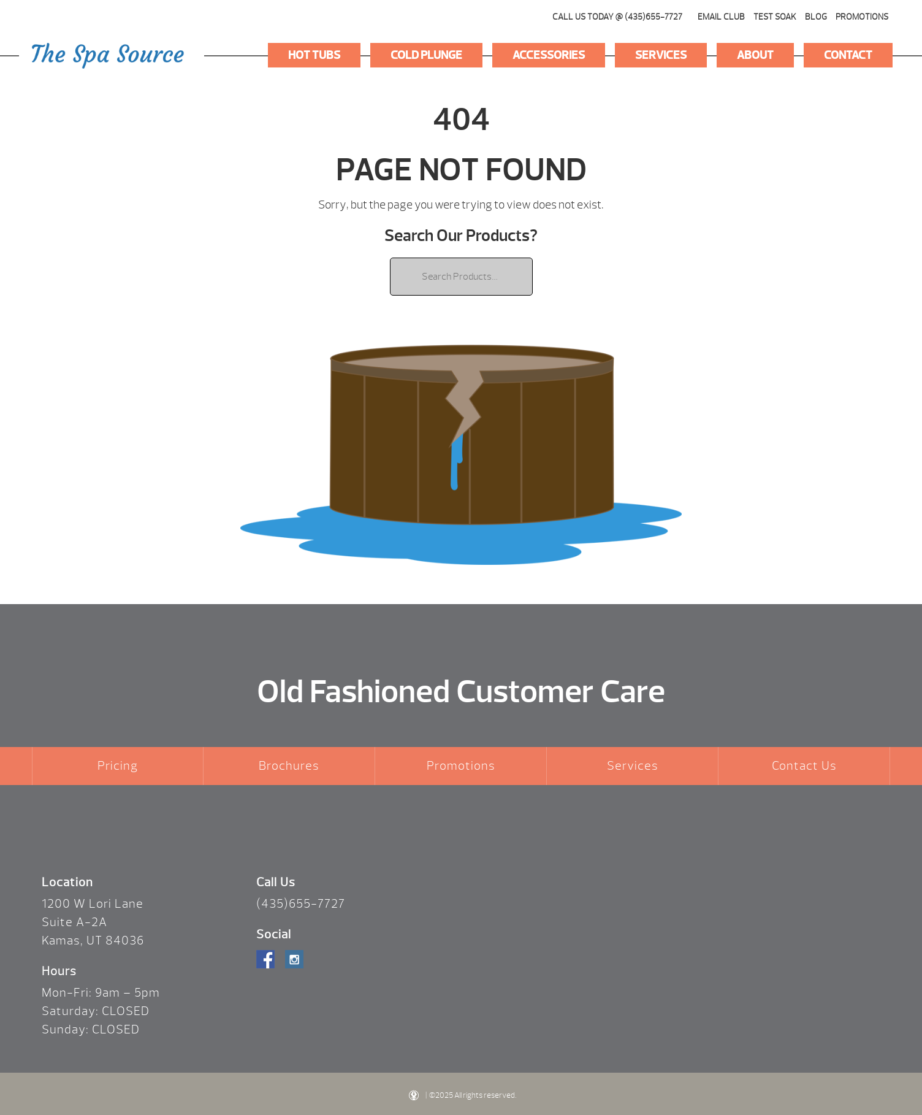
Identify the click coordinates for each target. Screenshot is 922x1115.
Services (661, 55)
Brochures (289, 765)
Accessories (548, 55)
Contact (848, 55)
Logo (108, 56)
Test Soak (774, 17)
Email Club (721, 17)
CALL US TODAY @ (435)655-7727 (617, 17)
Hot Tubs (314, 55)
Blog (816, 17)
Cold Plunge (426, 55)
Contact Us (804, 765)
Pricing (117, 765)
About (755, 55)
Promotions (862, 17)
